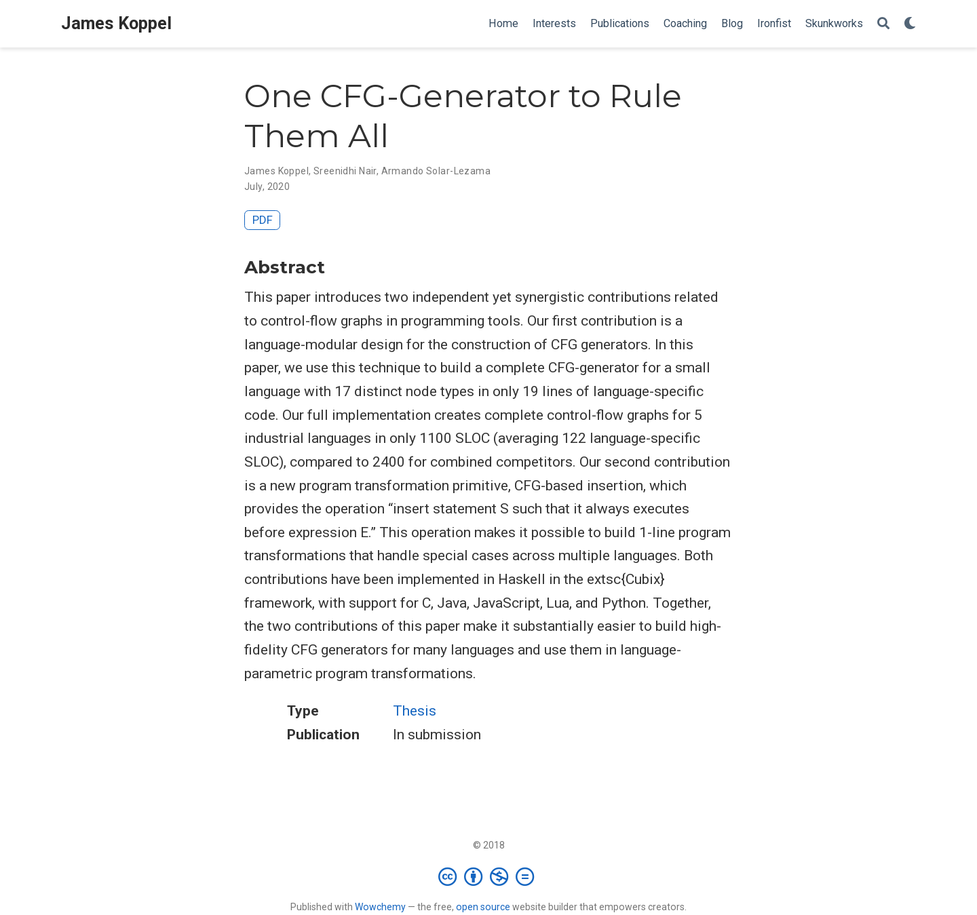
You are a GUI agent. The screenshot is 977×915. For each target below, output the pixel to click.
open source (483, 906)
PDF (262, 220)
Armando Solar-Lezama (436, 171)
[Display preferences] (910, 24)
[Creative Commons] (488, 876)
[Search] (883, 24)
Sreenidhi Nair (345, 171)
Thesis (414, 711)
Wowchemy (380, 906)
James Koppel (116, 23)
